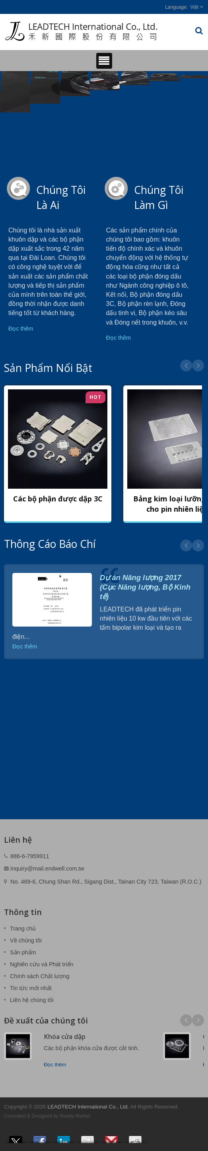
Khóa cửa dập (65, 1036)
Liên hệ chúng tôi (32, 1000)
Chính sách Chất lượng (39, 976)
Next (198, 365)
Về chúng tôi (26, 940)
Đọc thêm (20, 328)
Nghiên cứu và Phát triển (42, 964)
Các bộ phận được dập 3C (58, 498)
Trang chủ (23, 928)
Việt (194, 7)
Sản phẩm (23, 952)
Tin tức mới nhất (31, 988)
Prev (186, 365)
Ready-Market (75, 1116)
